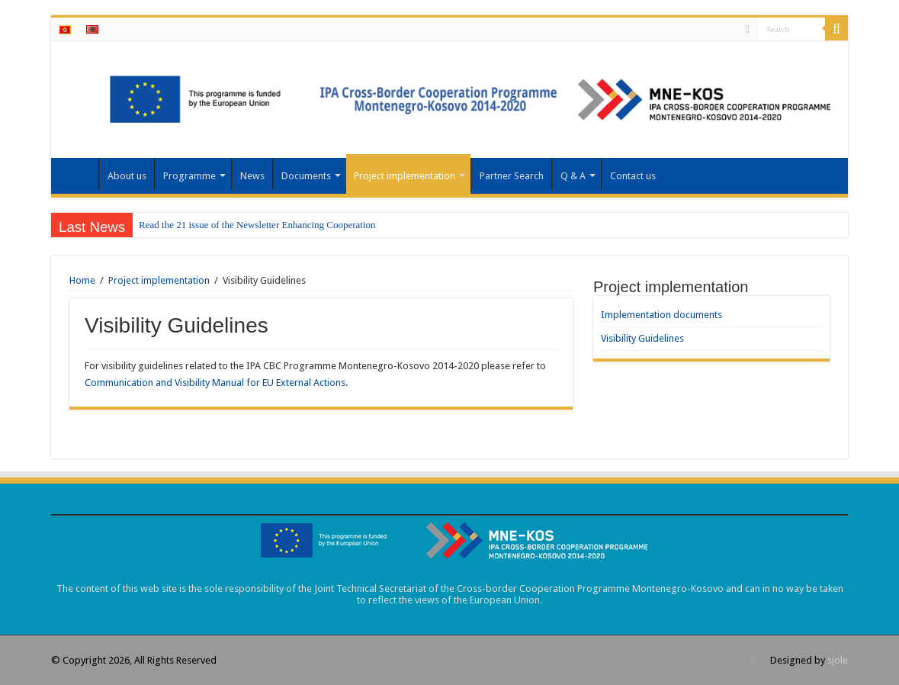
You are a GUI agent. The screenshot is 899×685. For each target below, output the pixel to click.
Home (78, 174)
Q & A (573, 176)
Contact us (633, 176)
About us (127, 176)
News (252, 176)
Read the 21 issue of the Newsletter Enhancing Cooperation (257, 224)
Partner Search (512, 176)
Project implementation (404, 176)
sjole (837, 660)
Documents (306, 176)
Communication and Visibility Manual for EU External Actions (215, 382)
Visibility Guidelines (642, 338)
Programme (189, 176)
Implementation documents (661, 314)
